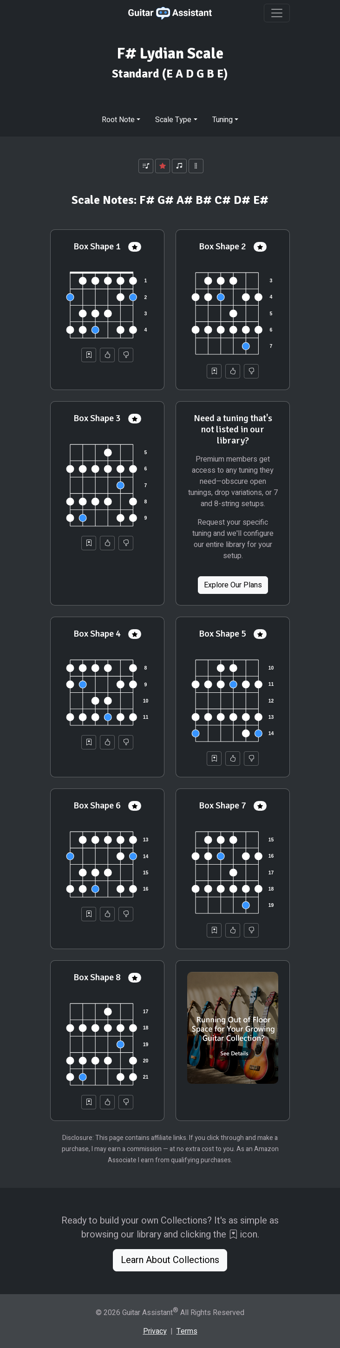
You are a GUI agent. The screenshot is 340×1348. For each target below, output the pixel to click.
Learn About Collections (170, 1260)
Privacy (155, 1331)
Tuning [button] (222, 119)
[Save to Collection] (88, 355)
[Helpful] (107, 355)
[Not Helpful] (125, 355)
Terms (187, 1331)
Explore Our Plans (233, 585)
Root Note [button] (118, 119)
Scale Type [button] (173, 119)
